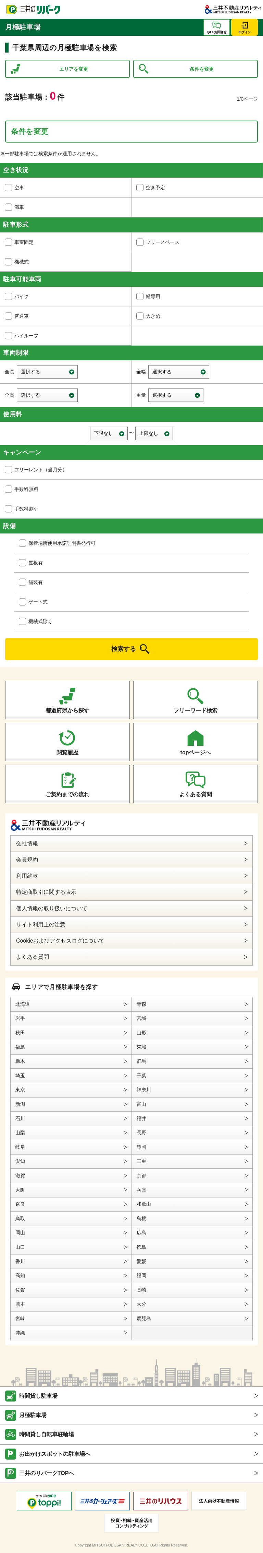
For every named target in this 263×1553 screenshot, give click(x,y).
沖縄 (20, 1333)
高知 (20, 1275)
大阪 (20, 1190)
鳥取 (20, 1218)
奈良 (20, 1204)
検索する (123, 648)
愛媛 (141, 1261)
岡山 (20, 1232)
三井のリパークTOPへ (46, 1473)
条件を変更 (202, 69)
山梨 (20, 1132)
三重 (141, 1161)
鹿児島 (144, 1318)
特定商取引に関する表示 (46, 892)
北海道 (22, 1004)
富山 (141, 1104)
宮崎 (20, 1318)
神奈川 (144, 1089)
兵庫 (141, 1190)
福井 (141, 1118)
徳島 (141, 1247)
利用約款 (27, 876)
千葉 (141, 1075)
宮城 (141, 1018)
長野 (141, 1132)
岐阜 (20, 1147)
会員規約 (27, 860)
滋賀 (20, 1175)
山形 (141, 1032)
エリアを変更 (73, 69)
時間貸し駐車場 (38, 1396)
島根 (141, 1218)
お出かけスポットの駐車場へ (54, 1454)
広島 (141, 1232)
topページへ (195, 752)
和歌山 (144, 1204)
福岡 (141, 1275)
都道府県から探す (67, 710)
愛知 (20, 1161)
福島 (20, 1047)
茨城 (141, 1047)
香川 (20, 1261)
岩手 (20, 1018)
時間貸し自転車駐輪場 (46, 1434)
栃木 (20, 1061)
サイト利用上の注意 (40, 924)
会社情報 (27, 843)
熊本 (20, 1304)
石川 (20, 1118)
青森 (141, 1004)
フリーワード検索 (195, 710)
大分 (141, 1304)
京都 (141, 1175)
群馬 (141, 1061)
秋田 (20, 1032)
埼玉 (20, 1075)
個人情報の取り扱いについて (51, 908)
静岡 (141, 1147)
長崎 (141, 1290)
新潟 (20, 1104)
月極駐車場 (33, 1415)
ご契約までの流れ (67, 794)
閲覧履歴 (67, 752)
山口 (20, 1247)
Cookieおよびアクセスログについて (60, 941)
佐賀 (20, 1290)
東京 (20, 1089)
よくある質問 (195, 794)
